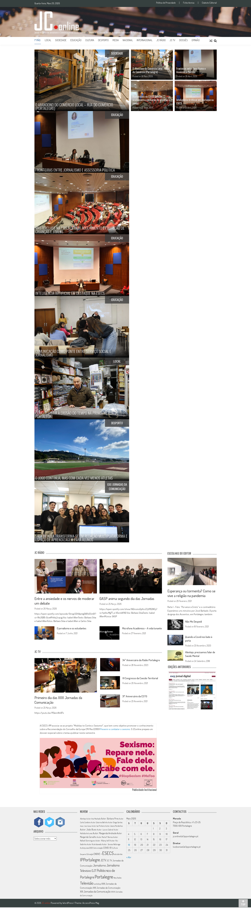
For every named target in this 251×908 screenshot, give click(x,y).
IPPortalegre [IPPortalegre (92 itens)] (90, 860)
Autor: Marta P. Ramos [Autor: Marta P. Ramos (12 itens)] (105, 838)
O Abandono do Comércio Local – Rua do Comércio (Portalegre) (151, 70)
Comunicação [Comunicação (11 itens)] (98, 848)
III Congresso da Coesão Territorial (141, 678)
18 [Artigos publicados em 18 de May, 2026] (129, 845)
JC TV (172, 40)
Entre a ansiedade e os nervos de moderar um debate (65, 601)
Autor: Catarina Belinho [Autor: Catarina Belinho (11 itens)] (99, 823)
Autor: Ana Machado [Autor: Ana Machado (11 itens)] (93, 819)
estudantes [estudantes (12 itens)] (118, 855)
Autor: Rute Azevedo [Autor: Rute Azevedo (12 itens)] (94, 845)
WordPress (68, 903)
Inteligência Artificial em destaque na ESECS (195, 101)
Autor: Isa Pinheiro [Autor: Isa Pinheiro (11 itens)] (98, 826)
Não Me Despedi (194, 622)
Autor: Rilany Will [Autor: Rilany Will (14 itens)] (102, 841)
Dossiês (183, 40)
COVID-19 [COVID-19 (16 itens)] (107, 848)
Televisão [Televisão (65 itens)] (86, 883)
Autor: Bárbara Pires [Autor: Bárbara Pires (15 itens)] (109, 819)
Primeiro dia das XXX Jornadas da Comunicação (58, 700)
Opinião (196, 40)
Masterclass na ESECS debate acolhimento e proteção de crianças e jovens (151, 100)
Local (48, 40)
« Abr (128, 857)
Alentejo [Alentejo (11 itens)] (83, 819)
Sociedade (60, 40)
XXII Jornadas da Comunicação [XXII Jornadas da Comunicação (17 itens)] (106, 888)
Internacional (144, 40)
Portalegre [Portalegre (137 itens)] (104, 877)
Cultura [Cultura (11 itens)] (115, 848)
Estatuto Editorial (209, 3)
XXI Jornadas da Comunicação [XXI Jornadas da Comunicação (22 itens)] (95, 892)
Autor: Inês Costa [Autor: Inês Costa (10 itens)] (85, 827)
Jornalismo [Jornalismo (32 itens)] (99, 866)
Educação (75, 40)
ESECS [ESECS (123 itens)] (108, 854)
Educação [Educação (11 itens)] (89, 855)
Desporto (103, 40)
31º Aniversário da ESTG (135, 696)
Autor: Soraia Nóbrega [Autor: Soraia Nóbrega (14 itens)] (111, 845)
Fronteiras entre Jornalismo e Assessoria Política (191, 70)
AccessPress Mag (90, 903)
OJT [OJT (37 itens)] (93, 871)
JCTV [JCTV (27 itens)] (103, 861)
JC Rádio (161, 40)
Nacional (128, 40)
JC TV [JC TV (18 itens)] (109, 861)
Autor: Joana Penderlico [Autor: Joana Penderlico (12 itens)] (114, 826)
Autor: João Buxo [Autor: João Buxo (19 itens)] (88, 830)
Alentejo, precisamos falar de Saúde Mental (200, 654)
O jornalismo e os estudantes (73, 628)
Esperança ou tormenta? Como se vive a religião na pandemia (192, 593)
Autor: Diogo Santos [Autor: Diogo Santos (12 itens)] (115, 823)
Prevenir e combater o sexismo (115, 729)
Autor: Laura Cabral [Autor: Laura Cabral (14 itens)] (105, 830)
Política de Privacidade (165, 3)
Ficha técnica (188, 3)
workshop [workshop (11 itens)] (97, 884)
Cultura (89, 40)
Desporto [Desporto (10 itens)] (83, 855)
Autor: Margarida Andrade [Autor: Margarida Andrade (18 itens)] (104, 833)
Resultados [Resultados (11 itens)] (117, 878)
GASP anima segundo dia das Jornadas (127, 598)
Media (116, 40)
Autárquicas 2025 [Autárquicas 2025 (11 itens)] (86, 848)
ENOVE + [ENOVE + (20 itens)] (98, 854)
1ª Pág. (37, 40)
